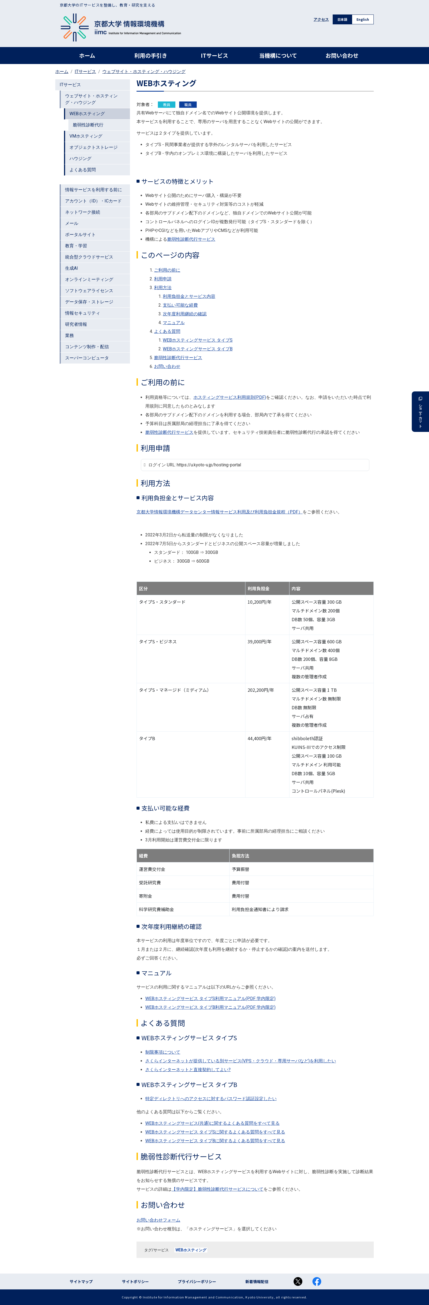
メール (71, 223)
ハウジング (80, 158)
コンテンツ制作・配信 (87, 346)
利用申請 (163, 278)
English (362, 19)
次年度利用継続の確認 (185, 313)
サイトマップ (81, 1281)
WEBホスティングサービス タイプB (198, 348)
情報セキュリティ (82, 313)
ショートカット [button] (420, 411)
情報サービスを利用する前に (93, 189)
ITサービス (214, 55)
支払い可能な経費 (180, 305)
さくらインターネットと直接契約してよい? (188, 1069)
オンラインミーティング (89, 279)
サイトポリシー (135, 1281)
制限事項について (162, 1052)
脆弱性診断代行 (88, 124)
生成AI (71, 268)
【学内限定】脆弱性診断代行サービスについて (217, 1189)
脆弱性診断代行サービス (191, 239)
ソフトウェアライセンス (89, 290)
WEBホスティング (190, 1250)
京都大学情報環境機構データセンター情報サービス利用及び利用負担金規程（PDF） (220, 512)
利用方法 (163, 287)
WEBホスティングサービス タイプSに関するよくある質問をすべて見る (215, 1132)
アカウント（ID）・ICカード (93, 201)
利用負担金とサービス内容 (189, 296)
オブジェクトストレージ (93, 147)
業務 (69, 335)
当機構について (278, 55)
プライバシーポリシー (197, 1281)
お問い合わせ (342, 55)
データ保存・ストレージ (89, 301)
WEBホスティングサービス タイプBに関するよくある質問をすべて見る (215, 1140)
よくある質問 (82, 169)
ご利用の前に (167, 270)
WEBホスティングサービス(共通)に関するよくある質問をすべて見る (212, 1123)
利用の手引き (150, 55)
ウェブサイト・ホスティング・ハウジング (143, 71)
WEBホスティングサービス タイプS (198, 340)
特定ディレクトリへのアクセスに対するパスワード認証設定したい (211, 1098)
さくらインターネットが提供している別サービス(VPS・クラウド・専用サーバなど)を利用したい (240, 1060)
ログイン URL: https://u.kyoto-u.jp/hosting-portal (199, 464)
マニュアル (174, 322)
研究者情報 (76, 324)
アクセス (321, 19)
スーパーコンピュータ (87, 358)
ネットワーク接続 (82, 212)
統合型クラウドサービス (89, 257)
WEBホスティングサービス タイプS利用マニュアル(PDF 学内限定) (210, 998)
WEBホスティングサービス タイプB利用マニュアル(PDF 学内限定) (210, 1007)
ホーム (87, 55)
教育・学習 (76, 245)
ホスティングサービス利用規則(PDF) (229, 397)
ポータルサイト (80, 234)
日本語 (342, 19)
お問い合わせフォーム (158, 1220)
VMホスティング (85, 136)
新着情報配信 (256, 1281)
